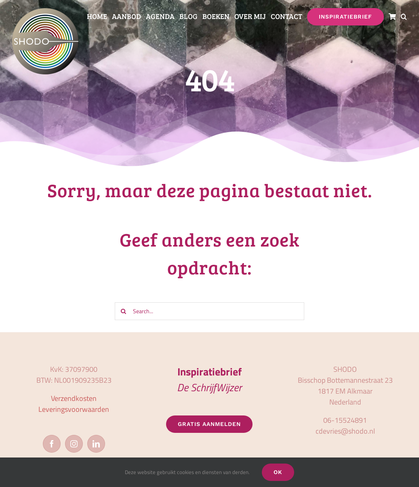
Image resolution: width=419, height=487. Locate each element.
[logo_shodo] (45, 11)
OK (278, 472)
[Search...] (209, 311)
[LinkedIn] (96, 444)
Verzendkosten (74, 398)
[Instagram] (74, 444)
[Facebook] (52, 444)
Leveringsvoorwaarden (73, 409)
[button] (404, 16)
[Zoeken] (124, 311)
